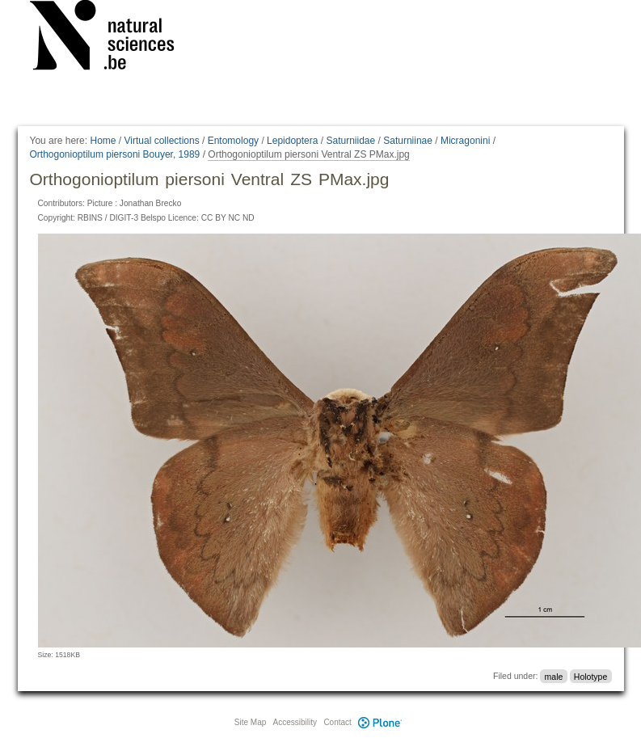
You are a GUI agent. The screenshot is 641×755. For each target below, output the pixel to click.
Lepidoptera (292, 140)
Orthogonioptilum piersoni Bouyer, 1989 (115, 154)
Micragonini (465, 140)
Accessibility (295, 722)
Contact (337, 722)
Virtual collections (162, 140)
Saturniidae (350, 140)
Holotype (590, 676)
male (554, 676)
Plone (380, 722)
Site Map (250, 722)
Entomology (233, 140)
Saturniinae (407, 140)
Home (103, 140)
